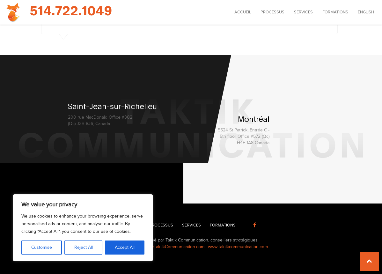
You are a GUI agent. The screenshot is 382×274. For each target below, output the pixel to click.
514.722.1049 (71, 11)
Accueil (242, 12)
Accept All (125, 247)
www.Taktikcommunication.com (238, 246)
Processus (272, 12)
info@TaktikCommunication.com (173, 246)
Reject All (83, 247)
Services (303, 12)
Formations (335, 12)
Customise (41, 247)
